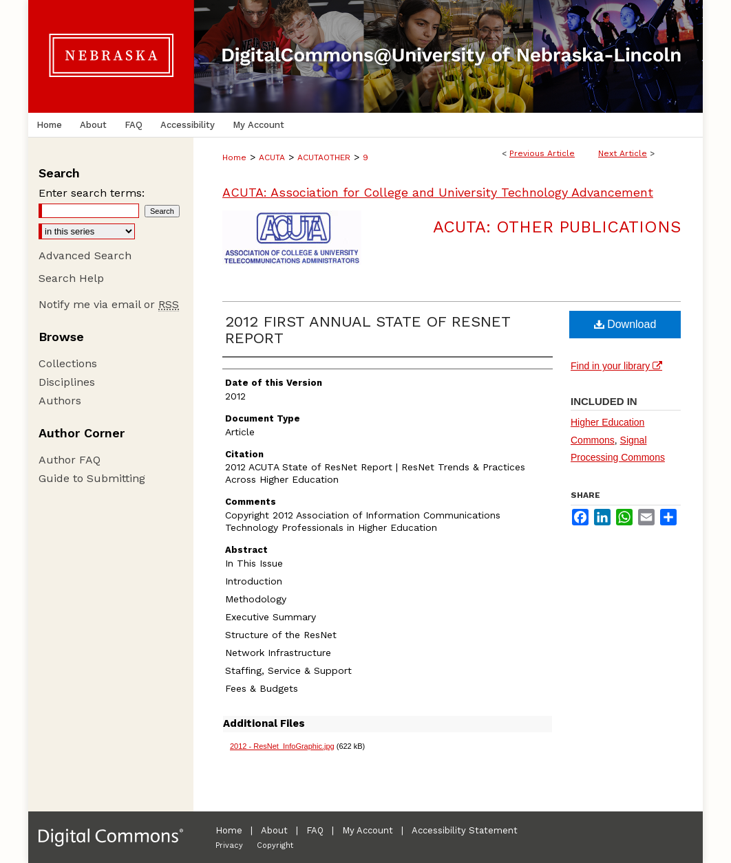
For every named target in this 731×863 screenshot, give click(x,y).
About (274, 830)
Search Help (71, 278)
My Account (367, 830)
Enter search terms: (92, 192)
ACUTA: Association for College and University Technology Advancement (437, 192)
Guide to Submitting (92, 478)
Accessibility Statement (465, 830)
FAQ (315, 830)
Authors (60, 400)
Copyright (275, 845)
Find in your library (616, 365)
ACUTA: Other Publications (557, 227)
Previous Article (542, 153)
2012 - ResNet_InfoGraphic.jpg (282, 746)
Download (625, 324)
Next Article (622, 153)
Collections (68, 363)
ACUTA (272, 157)
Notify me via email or (109, 304)
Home (234, 157)
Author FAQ (69, 459)
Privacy (229, 845)
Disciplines (67, 382)
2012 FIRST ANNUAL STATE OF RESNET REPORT (367, 330)
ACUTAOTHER (323, 157)
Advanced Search (85, 255)
